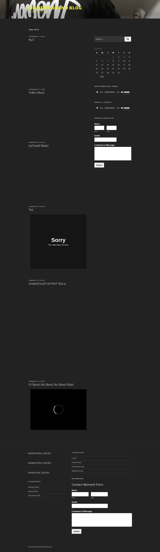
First (95, 131)
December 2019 (34, 495)
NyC (31, 39)
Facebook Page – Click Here (38, 472)
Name (97, 124)
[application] (112, 92)
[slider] (109, 92)
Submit (99, 165)
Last (108, 131)
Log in (74, 458)
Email (97, 136)
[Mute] (122, 92)
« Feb (102, 76)
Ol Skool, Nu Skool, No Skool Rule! (51, 384)
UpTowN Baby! (38, 145)
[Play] (97, 92)
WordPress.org (77, 471)
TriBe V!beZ (36, 92)
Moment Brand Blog (55, 7)
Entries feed (76, 462)
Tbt (30, 210)
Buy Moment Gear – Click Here (39, 453)
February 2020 (33, 487)
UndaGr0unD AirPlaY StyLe (47, 283)
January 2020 (33, 491)
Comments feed (78, 467)
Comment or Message (105, 145)
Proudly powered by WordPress (40, 547)
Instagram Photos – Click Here (39, 463)
